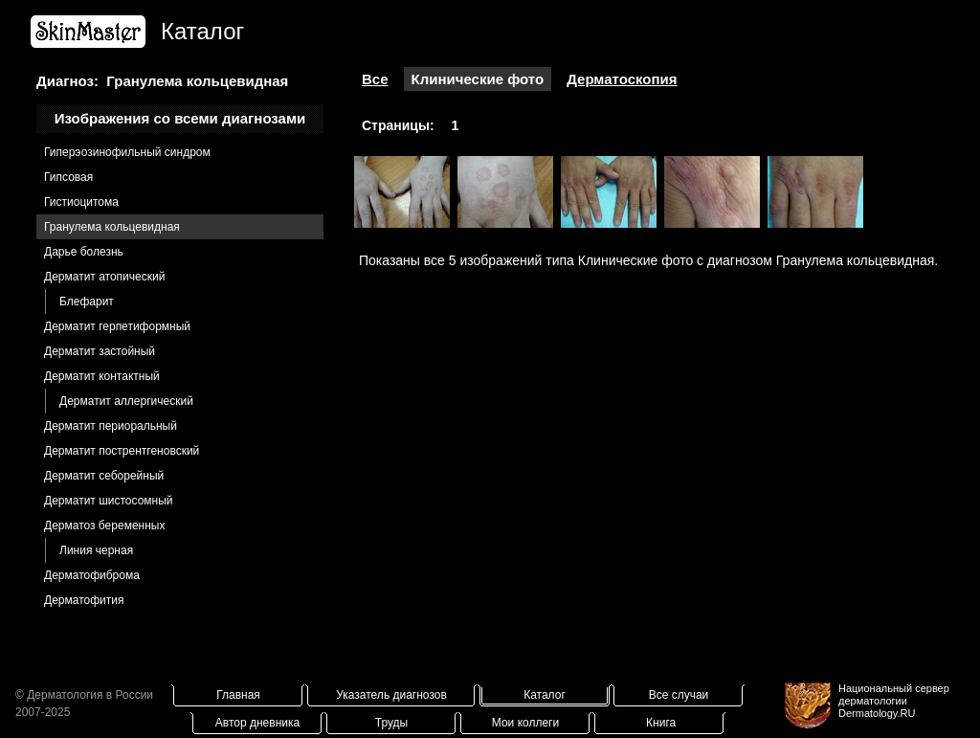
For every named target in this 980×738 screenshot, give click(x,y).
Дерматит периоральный (110, 426)
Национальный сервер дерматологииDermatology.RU (893, 700)
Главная (238, 695)
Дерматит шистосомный (108, 500)
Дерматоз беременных (104, 525)
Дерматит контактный (102, 376)
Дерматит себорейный (104, 475)
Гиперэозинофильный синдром (127, 152)
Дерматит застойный (99, 351)
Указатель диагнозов (391, 695)
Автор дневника (257, 722)
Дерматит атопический (104, 276)
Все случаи (679, 695)
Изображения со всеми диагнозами (180, 118)
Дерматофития (83, 600)
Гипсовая (68, 177)
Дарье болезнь (83, 251)
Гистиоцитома (81, 202)
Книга (661, 722)
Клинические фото (478, 79)
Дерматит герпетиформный (117, 326)
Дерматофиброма (92, 575)
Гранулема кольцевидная (112, 227)
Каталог (544, 695)
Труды (391, 722)
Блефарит (86, 301)
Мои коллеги (525, 722)
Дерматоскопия (622, 79)
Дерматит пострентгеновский (121, 451)
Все (375, 79)
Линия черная (96, 550)
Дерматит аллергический (126, 401)
